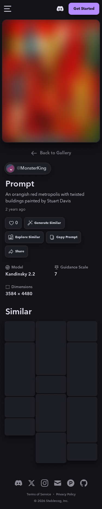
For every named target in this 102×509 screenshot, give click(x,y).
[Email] (57, 483)
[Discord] (60, 8)
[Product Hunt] (70, 483)
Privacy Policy (66, 494)
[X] (31, 483)
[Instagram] (44, 483)
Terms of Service (39, 494)
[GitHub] (83, 483)
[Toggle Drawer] (7, 8)
